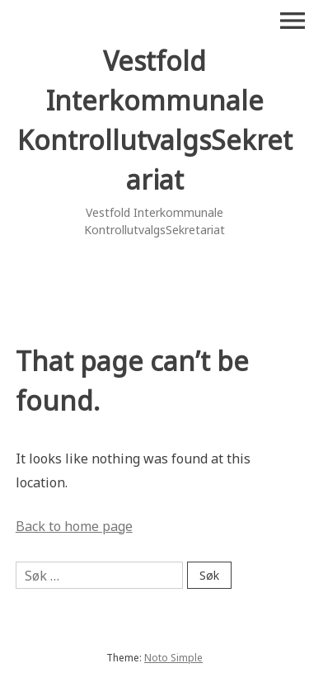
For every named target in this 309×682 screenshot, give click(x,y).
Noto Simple (173, 658)
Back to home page (74, 526)
